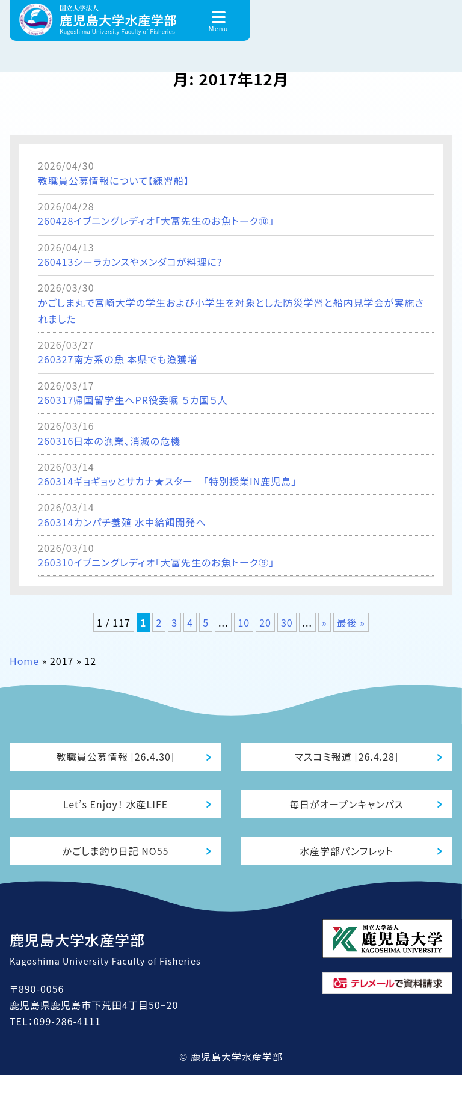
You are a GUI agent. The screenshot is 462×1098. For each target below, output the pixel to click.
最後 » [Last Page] (351, 622)
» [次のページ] (324, 622)
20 (265, 622)
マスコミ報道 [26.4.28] (347, 760)
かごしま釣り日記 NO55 (116, 870)
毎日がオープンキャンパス (346, 815)
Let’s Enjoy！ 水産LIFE (115, 815)
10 (244, 622)
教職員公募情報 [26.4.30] (116, 760)
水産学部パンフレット (346, 870)
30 (287, 622)
